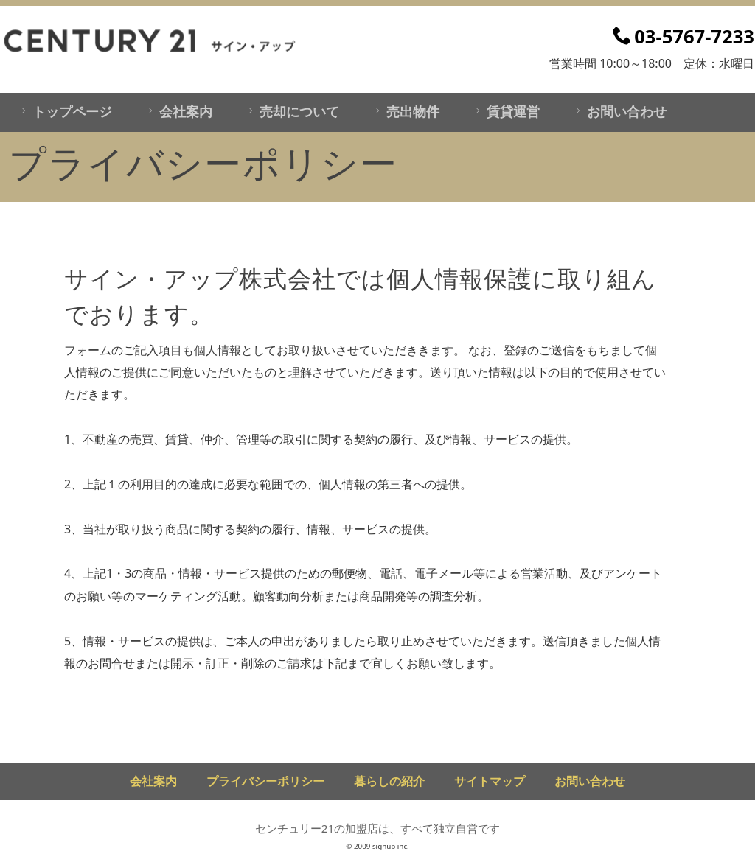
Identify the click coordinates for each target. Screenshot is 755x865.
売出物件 (405, 111)
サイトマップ (489, 781)
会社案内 (178, 111)
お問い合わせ (619, 111)
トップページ (64, 111)
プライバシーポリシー (265, 781)
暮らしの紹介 (389, 781)
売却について (291, 111)
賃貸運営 (505, 111)
